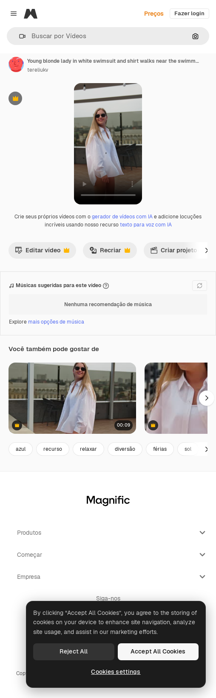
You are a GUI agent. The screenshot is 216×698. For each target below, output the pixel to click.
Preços (154, 13)
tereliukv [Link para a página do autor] (37, 70)
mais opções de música (56, 321)
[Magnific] (30, 13)
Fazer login (189, 13)
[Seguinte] (206, 250)
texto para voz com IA (146, 224)
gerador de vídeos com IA (122, 216)
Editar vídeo (42, 252)
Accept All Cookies (158, 651)
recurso (52, 449)
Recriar (109, 252)
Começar (112, 555)
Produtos (112, 533)
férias (160, 449)
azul (21, 449)
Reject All (74, 651)
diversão (125, 449)
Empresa (112, 577)
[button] (19, 36)
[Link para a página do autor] (16, 64)
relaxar (88, 449)
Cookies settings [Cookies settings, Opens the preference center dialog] (115, 672)
